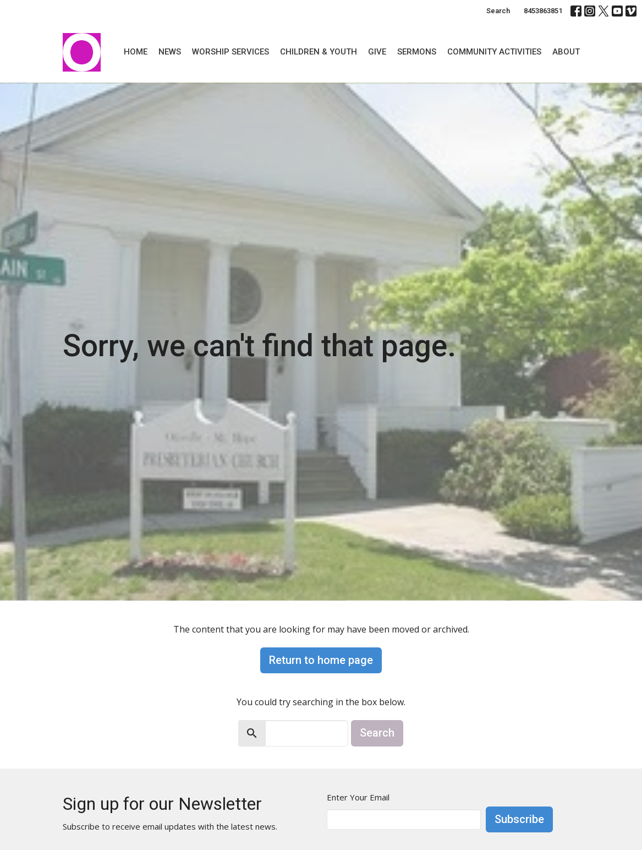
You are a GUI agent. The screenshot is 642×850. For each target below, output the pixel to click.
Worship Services (230, 52)
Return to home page (321, 660)
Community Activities (494, 52)
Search (498, 11)
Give (377, 52)
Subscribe (519, 819)
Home (135, 52)
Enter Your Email (358, 797)
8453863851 (543, 11)
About (566, 52)
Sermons (416, 52)
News (169, 52)
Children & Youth (318, 52)
